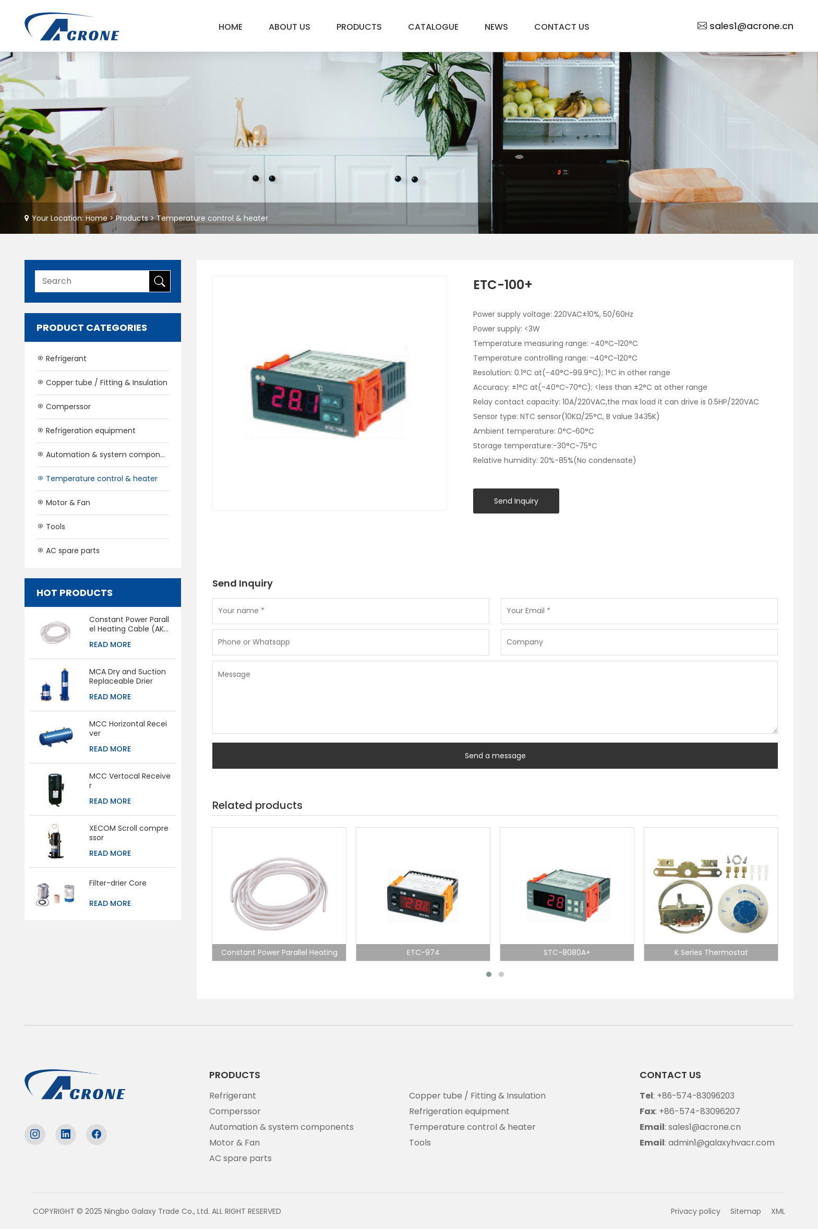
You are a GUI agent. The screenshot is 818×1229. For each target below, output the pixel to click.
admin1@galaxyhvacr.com (722, 1142)
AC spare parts (68, 550)
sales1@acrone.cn (751, 25)
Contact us (562, 27)
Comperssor (64, 406)
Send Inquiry (516, 501)
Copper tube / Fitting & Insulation (102, 382)
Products (359, 27)
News (496, 27)
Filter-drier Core (118, 883)
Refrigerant (62, 358)
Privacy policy (695, 1211)
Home (231, 27)
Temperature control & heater (212, 218)
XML (778, 1211)
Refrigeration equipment (86, 430)
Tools (51, 526)
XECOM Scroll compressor (129, 833)
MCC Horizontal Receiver (128, 728)
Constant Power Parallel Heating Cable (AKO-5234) (129, 624)
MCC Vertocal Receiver (130, 780)
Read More (110, 644)
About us (289, 27)
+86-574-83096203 (697, 1095)
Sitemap (745, 1211)
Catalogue (433, 27)
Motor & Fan (63, 502)
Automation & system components (103, 454)
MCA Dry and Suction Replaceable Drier (127, 676)
